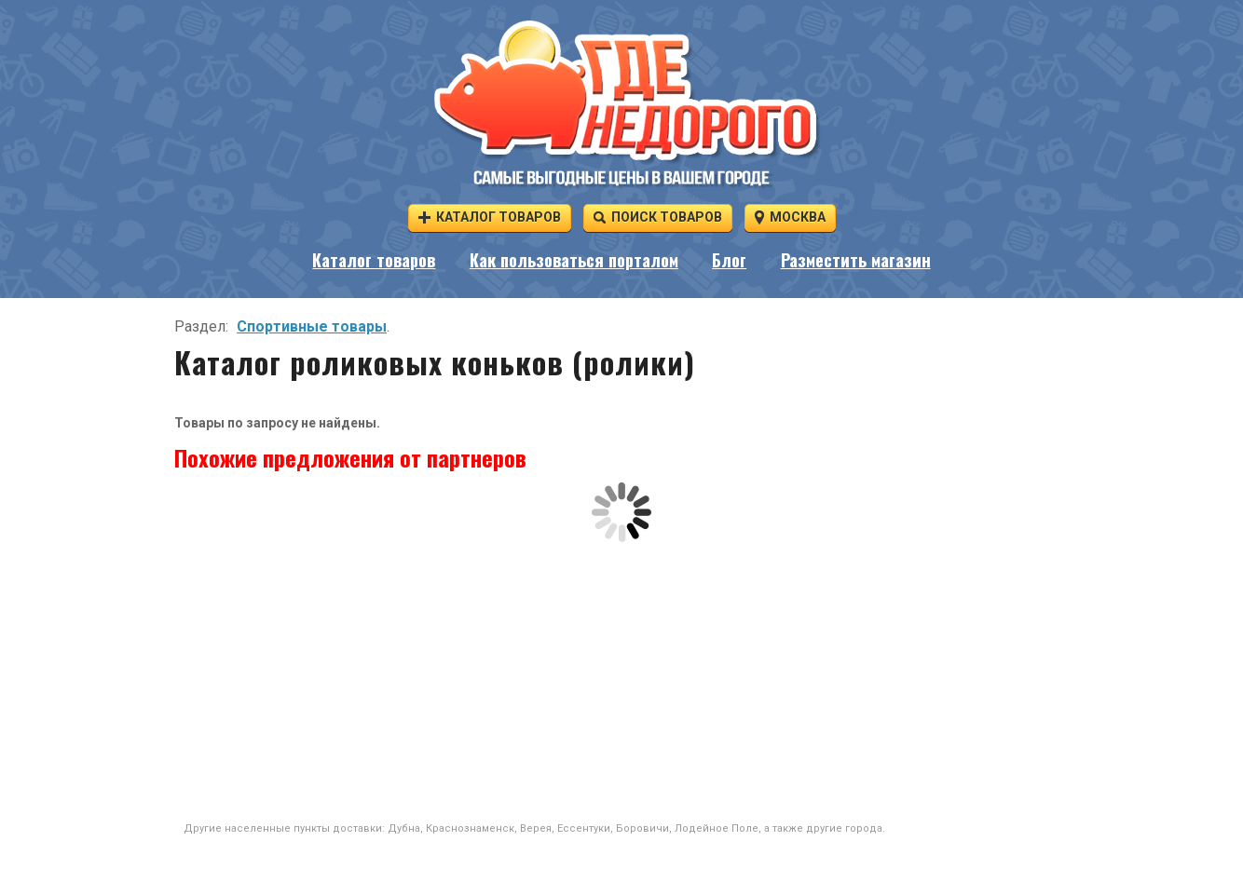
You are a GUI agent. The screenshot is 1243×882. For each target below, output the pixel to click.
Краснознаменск (470, 828)
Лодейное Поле (716, 828)
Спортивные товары (312, 326)
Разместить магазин (856, 260)
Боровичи (642, 828)
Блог (729, 260)
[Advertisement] (621, 681)
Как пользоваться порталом (574, 260)
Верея (536, 828)
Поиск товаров (658, 216)
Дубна (404, 828)
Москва (790, 216)
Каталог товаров (489, 216)
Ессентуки (583, 828)
